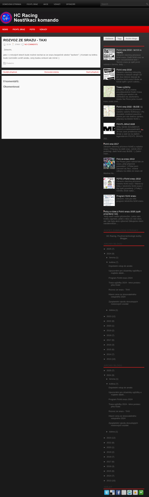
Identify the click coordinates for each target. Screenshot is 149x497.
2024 (109, 253)
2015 (109, 349)
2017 (109, 340)
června (112, 257)
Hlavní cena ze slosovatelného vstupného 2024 (122, 295)
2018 (109, 335)
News (5, 29)
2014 (109, 354)
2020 (109, 326)
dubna (112, 310)
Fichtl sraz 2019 (124, 69)
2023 (109, 316)
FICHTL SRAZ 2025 (125, 124)
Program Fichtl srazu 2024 (120, 278)
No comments (31, 44)
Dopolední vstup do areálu (120, 266)
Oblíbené (109, 38)
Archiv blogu (131, 38)
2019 (109, 330)
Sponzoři (70, 4)
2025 (109, 249)
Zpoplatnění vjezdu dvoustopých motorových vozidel (123, 302)
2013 (109, 359)
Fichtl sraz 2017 (111, 144)
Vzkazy (57, 4)
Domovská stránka (12, 4)
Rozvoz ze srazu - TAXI (25, 40)
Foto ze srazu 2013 (125, 159)
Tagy (119, 38)
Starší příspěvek (92, 72)
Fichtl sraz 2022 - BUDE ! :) (129, 106)
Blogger (123, 238)
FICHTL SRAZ (32, 4)
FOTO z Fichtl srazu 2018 (128, 178)
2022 (109, 321)
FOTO (32, 29)
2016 (109, 345)
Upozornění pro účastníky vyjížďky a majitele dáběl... (125, 272)
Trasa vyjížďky (123, 87)
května (112, 262)
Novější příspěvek (10, 72)
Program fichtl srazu (126, 196)
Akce (45, 4)
